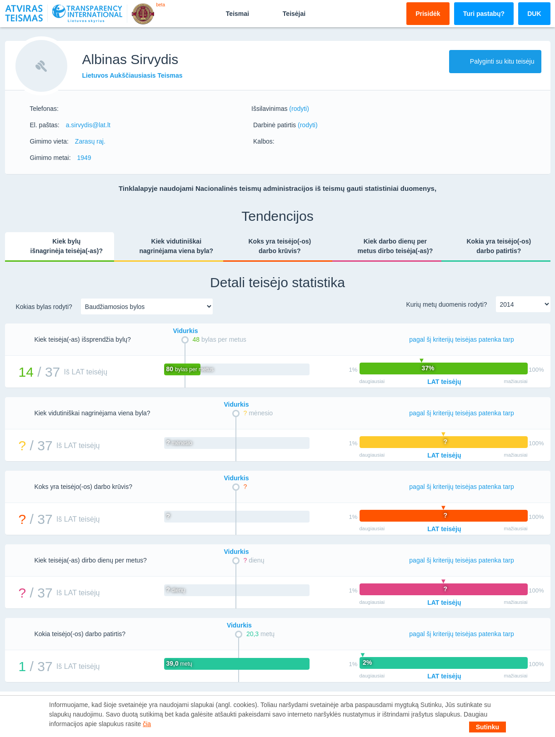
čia (147, 723)
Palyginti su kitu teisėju (495, 61)
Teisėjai (286, 13)
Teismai (229, 13)
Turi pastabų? (484, 13)
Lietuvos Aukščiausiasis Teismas (132, 75)
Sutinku (487, 727)
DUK (534, 13)
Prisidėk (427, 13)
